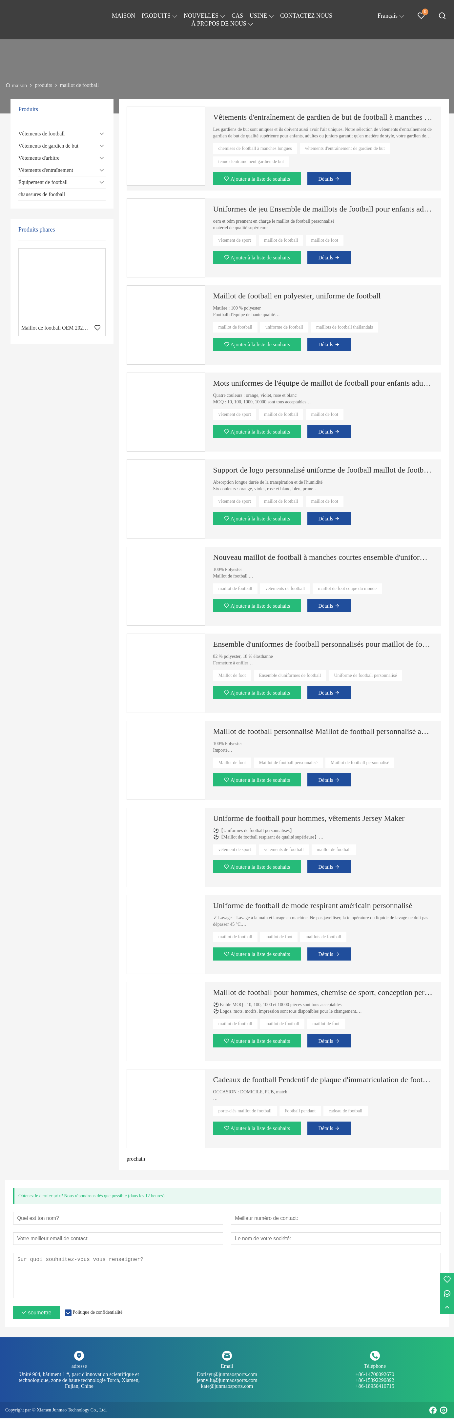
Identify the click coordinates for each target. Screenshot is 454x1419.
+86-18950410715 (374, 1387)
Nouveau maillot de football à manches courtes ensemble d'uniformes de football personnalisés (323, 557)
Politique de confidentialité (98, 1313)
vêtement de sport (234, 240)
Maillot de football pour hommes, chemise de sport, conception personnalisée (323, 992)
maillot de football (281, 240)
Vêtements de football (41, 133)
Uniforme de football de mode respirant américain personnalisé (312, 905)
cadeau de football (345, 1110)
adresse (79, 1367)
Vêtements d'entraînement (45, 170)
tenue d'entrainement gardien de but (251, 161)
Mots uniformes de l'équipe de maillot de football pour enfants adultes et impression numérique (323, 383)
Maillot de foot (232, 675)
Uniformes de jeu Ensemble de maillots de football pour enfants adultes (323, 209)
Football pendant (300, 1110)
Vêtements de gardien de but (48, 146)
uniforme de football (284, 327)
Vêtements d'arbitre (38, 158)
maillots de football (323, 936)
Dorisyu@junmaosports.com (227, 1378)
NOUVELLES (201, 15)
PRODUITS (156, 15)
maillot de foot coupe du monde (347, 588)
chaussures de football (41, 194)
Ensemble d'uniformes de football (290, 675)
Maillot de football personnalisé (288, 762)
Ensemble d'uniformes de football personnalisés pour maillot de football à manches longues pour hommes (323, 644)
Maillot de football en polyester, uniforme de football (297, 296)
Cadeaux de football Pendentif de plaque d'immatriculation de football (323, 1079)
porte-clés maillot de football (245, 1110)
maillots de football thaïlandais (344, 327)
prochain (136, 1159)
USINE (258, 15)
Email (227, 1367)
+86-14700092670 (375, 1378)
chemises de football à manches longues (255, 148)
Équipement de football (43, 182)
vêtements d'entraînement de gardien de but (345, 148)
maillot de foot (324, 240)
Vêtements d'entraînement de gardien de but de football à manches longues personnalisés (323, 117)
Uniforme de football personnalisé (365, 675)
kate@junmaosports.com (227, 1387)
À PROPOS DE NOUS (218, 23)
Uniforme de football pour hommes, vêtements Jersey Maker (309, 818)
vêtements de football (285, 588)
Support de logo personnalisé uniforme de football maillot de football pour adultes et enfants (323, 470)
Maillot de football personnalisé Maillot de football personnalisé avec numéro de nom (323, 731)
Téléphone (375, 1367)
